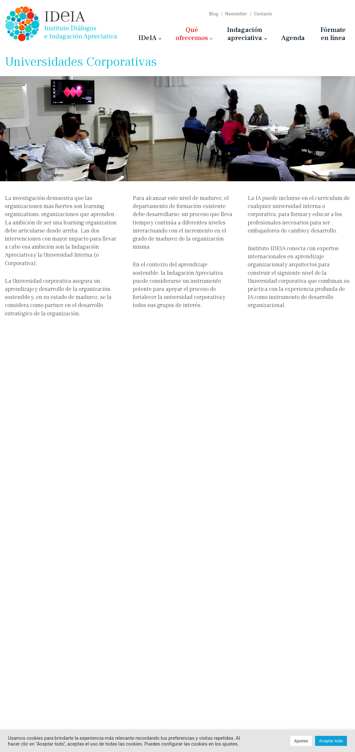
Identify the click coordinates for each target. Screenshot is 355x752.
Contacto (263, 13)
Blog (213, 13)
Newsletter (236, 13)
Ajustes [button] (301, 740)
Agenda (293, 38)
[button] (159, 38)
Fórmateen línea (333, 33)
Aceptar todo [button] (331, 740)
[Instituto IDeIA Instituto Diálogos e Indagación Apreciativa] (61, 24)
